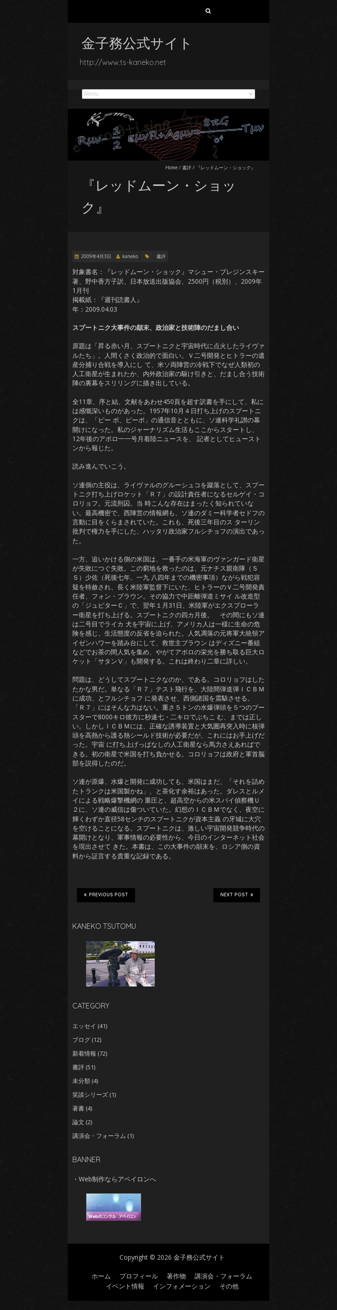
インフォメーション (182, 1286)
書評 (186, 167)
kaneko (130, 256)
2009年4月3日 (96, 256)
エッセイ (84, 1026)
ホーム (101, 1276)
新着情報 (84, 1053)
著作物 (176, 1276)
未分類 (81, 1081)
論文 (78, 1122)
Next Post (236, 895)
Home (171, 167)
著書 (78, 1108)
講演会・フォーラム (99, 1136)
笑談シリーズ (90, 1094)
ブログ (81, 1039)
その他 (229, 1286)
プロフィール (139, 1276)
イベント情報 (125, 1286)
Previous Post (106, 895)
